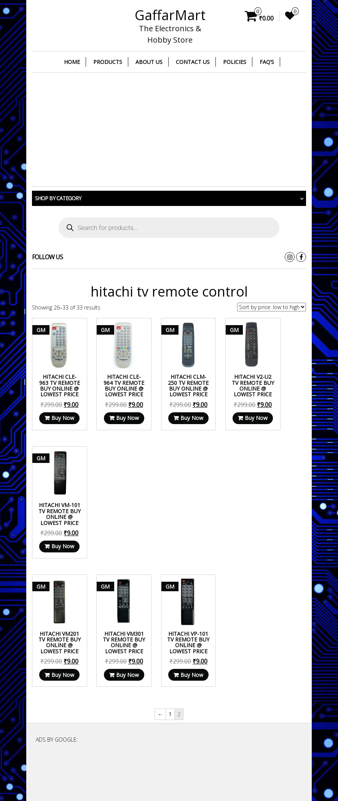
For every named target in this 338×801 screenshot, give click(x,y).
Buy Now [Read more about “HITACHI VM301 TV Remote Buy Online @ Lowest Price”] (113, 560)
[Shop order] (271, 307)
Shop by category (58, 198)
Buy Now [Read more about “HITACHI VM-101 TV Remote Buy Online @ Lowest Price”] (284, 423)
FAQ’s (267, 61)
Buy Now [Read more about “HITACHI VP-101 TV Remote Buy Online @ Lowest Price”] (170, 560)
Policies (234, 61)
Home (72, 61)
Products (107, 61)
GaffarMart (170, 15)
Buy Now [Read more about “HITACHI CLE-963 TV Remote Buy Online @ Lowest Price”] (56, 423)
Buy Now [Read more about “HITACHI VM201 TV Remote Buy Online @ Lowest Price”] (56, 560)
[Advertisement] (169, 130)
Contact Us (193, 61)
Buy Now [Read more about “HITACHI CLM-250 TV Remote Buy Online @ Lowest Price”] (170, 423)
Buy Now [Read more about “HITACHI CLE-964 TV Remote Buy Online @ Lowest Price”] (113, 423)
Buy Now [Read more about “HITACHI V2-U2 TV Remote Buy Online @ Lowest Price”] (227, 423)
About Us (149, 61)
